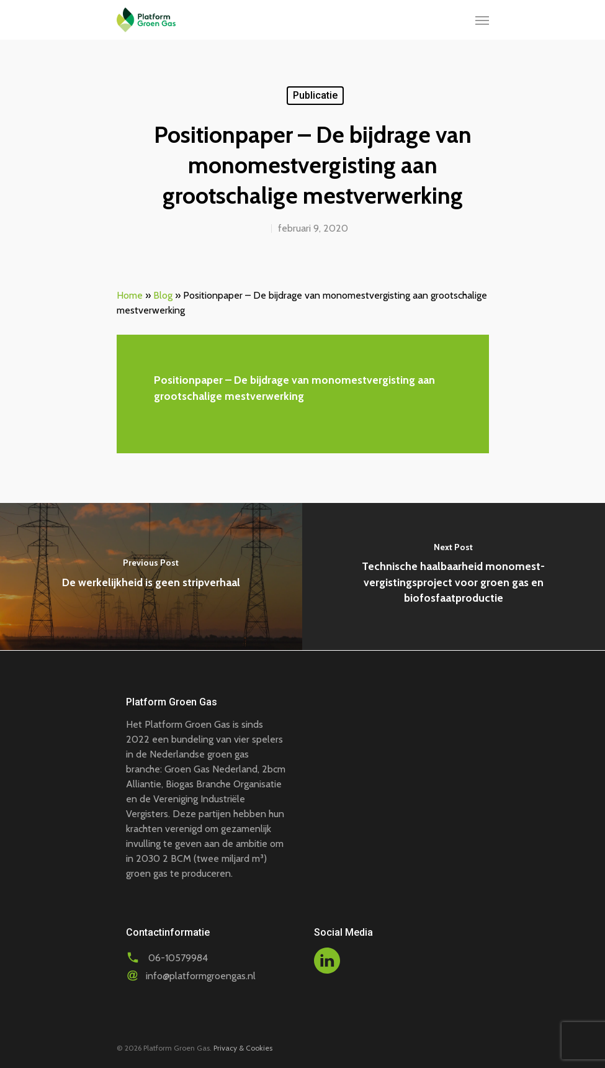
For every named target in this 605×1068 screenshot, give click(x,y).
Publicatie (315, 95)
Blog (163, 295)
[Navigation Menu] (482, 20)
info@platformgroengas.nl (201, 976)
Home (130, 295)
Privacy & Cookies (242, 1047)
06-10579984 (178, 958)
